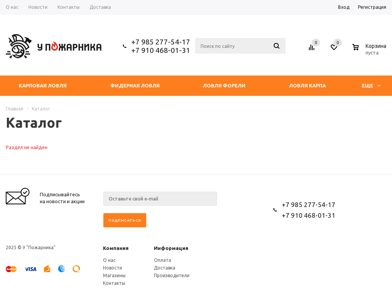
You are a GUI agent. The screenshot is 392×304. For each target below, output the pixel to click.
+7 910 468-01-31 (160, 50)
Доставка (164, 267)
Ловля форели (224, 85)
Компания (116, 248)
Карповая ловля (43, 85)
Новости (112, 267)
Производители (171, 275)
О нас (109, 260)
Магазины (114, 275)
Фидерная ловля (135, 85)
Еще (371, 85)
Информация (171, 248)
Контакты (114, 283)
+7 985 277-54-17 (160, 42)
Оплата (162, 260)
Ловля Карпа (307, 85)
